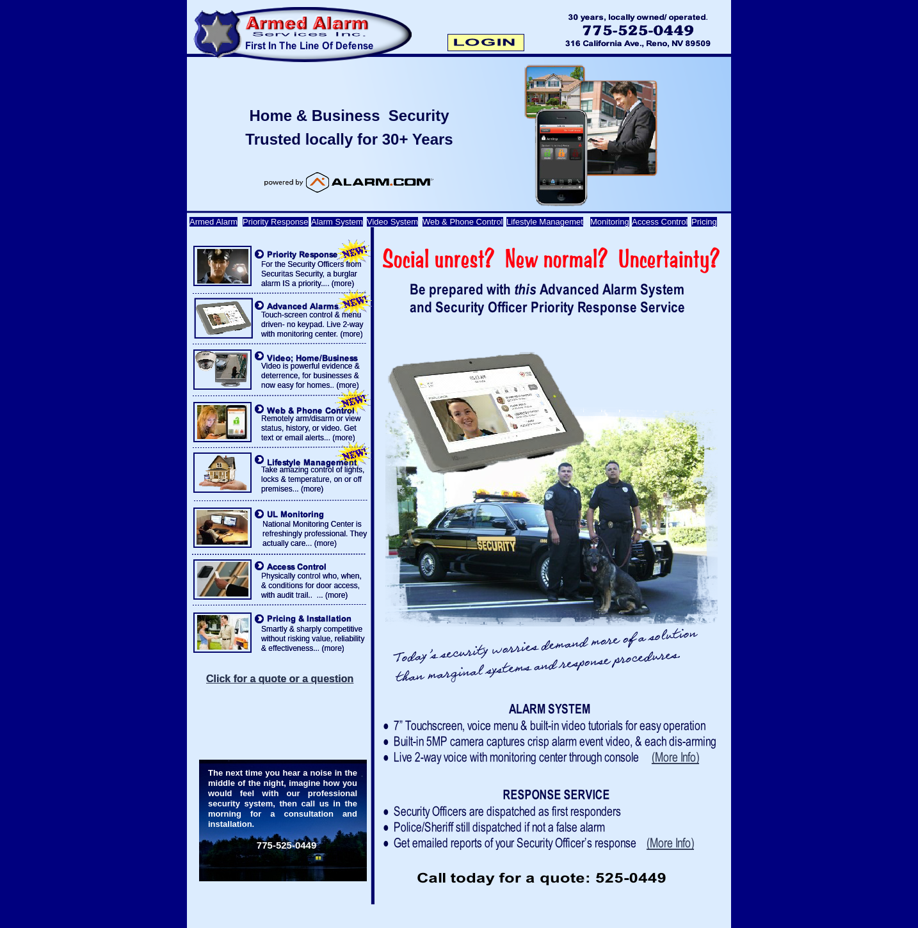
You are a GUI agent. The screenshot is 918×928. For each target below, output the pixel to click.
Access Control (660, 222)
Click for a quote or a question (279, 678)
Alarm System (337, 222)
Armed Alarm (213, 222)
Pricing (704, 222)
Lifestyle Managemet (544, 222)
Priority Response (276, 222)
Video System (392, 222)
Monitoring (609, 222)
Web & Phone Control (463, 222)
